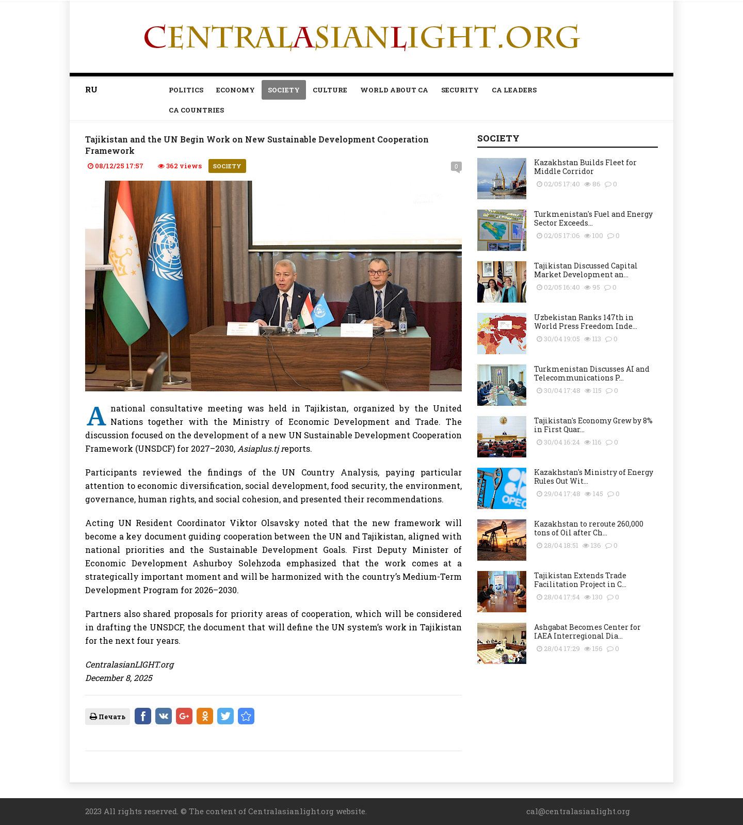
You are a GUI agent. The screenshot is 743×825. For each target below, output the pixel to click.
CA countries (196, 110)
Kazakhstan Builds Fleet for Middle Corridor (585, 166)
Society (284, 89)
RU (91, 89)
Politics (186, 89)
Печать (107, 716)
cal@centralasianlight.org (578, 811)
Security (460, 89)
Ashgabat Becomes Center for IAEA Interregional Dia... (587, 631)
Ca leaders (514, 89)
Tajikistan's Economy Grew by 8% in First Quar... (593, 425)
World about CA (394, 89)
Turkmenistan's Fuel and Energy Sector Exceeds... (593, 218)
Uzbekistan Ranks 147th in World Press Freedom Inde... (585, 321)
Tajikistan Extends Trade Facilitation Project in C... (580, 579)
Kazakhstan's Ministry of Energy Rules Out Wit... (593, 476)
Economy (235, 89)
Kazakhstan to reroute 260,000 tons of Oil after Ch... (588, 528)
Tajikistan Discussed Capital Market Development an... (586, 270)
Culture (330, 89)
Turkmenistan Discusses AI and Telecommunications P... (592, 373)
